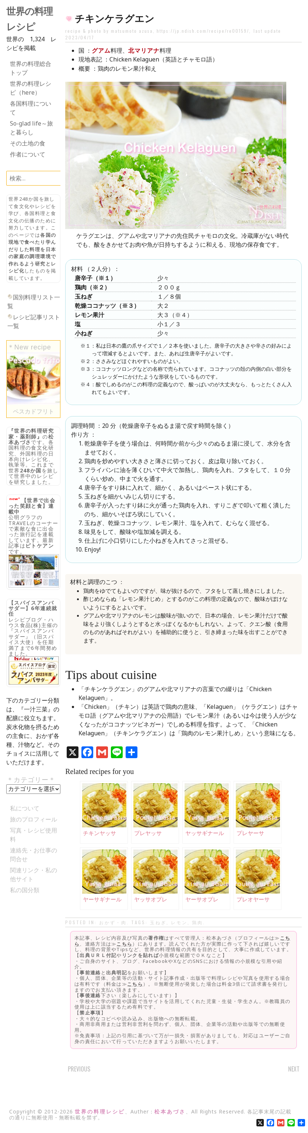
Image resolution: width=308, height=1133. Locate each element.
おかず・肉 (113, 922)
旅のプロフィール (33, 819)
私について (24, 808)
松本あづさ (170, 1111)
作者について (27, 154)
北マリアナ (144, 50)
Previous (79, 1069)
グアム (101, 50)
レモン (179, 922)
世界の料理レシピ (100, 1111)
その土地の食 (27, 143)
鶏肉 (197, 922)
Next (294, 1069)
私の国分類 (24, 890)
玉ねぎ (158, 922)
